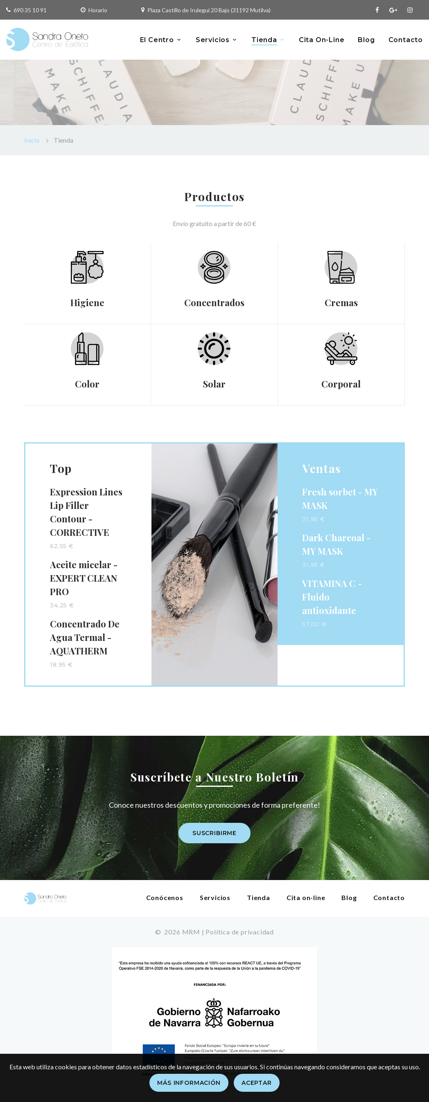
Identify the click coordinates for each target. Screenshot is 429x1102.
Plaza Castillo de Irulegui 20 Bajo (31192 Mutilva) (209, 10)
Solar (214, 384)
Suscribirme (214, 833)
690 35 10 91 (30, 10)
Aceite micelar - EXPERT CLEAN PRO (83, 578)
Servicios (213, 40)
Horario (97, 10)
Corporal (341, 384)
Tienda (264, 40)
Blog (366, 40)
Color (87, 384)
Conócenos (164, 897)
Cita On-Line (322, 40)
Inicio (32, 140)
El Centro (157, 40)
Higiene (87, 302)
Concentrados (214, 302)
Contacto (405, 40)
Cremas (341, 302)
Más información (189, 1082)
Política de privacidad (239, 932)
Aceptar (257, 1082)
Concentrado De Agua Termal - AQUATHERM (85, 637)
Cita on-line (306, 897)
